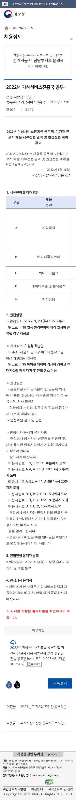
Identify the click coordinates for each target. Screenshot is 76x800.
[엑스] (17, 684)
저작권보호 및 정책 (60, 789)
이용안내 (37, 789)
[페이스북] (9, 684)
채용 (30, 27)
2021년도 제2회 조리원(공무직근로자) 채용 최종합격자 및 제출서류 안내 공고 (45, 707)
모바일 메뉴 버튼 (69, 14)
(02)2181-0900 (12, 771)
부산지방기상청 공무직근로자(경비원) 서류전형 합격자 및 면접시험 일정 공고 (45, 723)
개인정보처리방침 (14, 789)
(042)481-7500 (18, 764)
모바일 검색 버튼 (63, 14)
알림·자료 (18, 27)
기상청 (14, 14)
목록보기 (60, 683)
